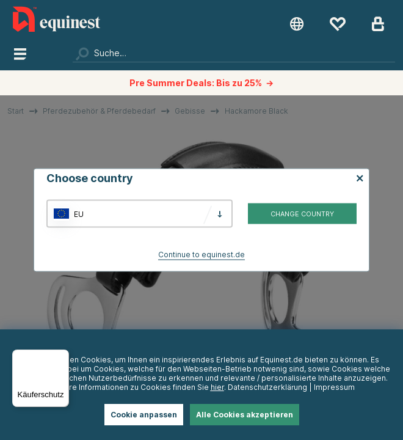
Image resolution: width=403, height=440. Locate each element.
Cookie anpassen (144, 414)
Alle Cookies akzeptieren (244, 414)
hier (217, 387)
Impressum (334, 387)
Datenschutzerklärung (267, 387)
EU (79, 213)
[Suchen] (233, 53)
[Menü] (61, 357)
